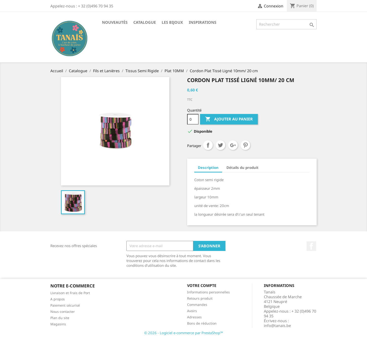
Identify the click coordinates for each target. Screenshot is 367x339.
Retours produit (200, 298)
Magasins (58, 324)
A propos (57, 299)
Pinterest (245, 145)
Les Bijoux (172, 22)
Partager (208, 145)
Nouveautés (115, 22)
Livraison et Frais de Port (70, 293)
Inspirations (202, 22)
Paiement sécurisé (65, 305)
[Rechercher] (286, 24)
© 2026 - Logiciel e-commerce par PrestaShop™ (183, 332)
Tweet (220, 145)
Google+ (233, 145)
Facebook (311, 246)
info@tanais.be (277, 325)
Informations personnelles (208, 292)
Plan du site (59, 317)
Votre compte (201, 285)
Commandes (197, 304)
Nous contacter (62, 311)
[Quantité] (193, 119)
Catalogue (144, 22)
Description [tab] (208, 167)
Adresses (194, 317)
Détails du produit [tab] (242, 167)
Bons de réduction (202, 323)
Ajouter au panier (229, 119)
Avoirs (192, 311)
